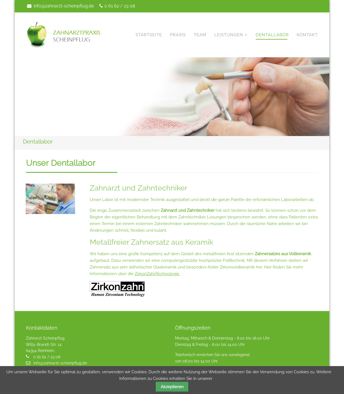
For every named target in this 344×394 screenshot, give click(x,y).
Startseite (149, 34)
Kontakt (307, 34)
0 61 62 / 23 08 (119, 6)
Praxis (178, 34)
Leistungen (228, 34)
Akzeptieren (172, 386)
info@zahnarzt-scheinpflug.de (64, 6)
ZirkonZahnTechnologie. (157, 273)
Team (200, 34)
